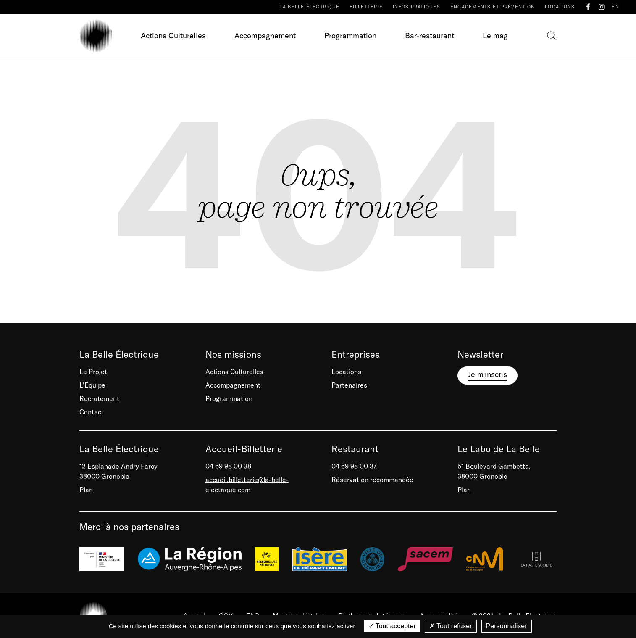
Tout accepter (392, 626)
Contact (91, 412)
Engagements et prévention (492, 7)
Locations (560, 7)
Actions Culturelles (173, 35)
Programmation (350, 35)
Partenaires (349, 385)
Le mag (495, 35)
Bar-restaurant (429, 35)
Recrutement (99, 398)
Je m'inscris (487, 374)
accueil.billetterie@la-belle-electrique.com (247, 484)
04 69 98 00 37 (354, 466)
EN (615, 7)
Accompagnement (265, 35)
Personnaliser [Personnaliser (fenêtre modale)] (506, 626)
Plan (86, 489)
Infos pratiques (416, 7)
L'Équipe (92, 385)
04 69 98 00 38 (228, 466)
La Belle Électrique (309, 7)
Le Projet (93, 371)
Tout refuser (450, 626)
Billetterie (366, 7)
